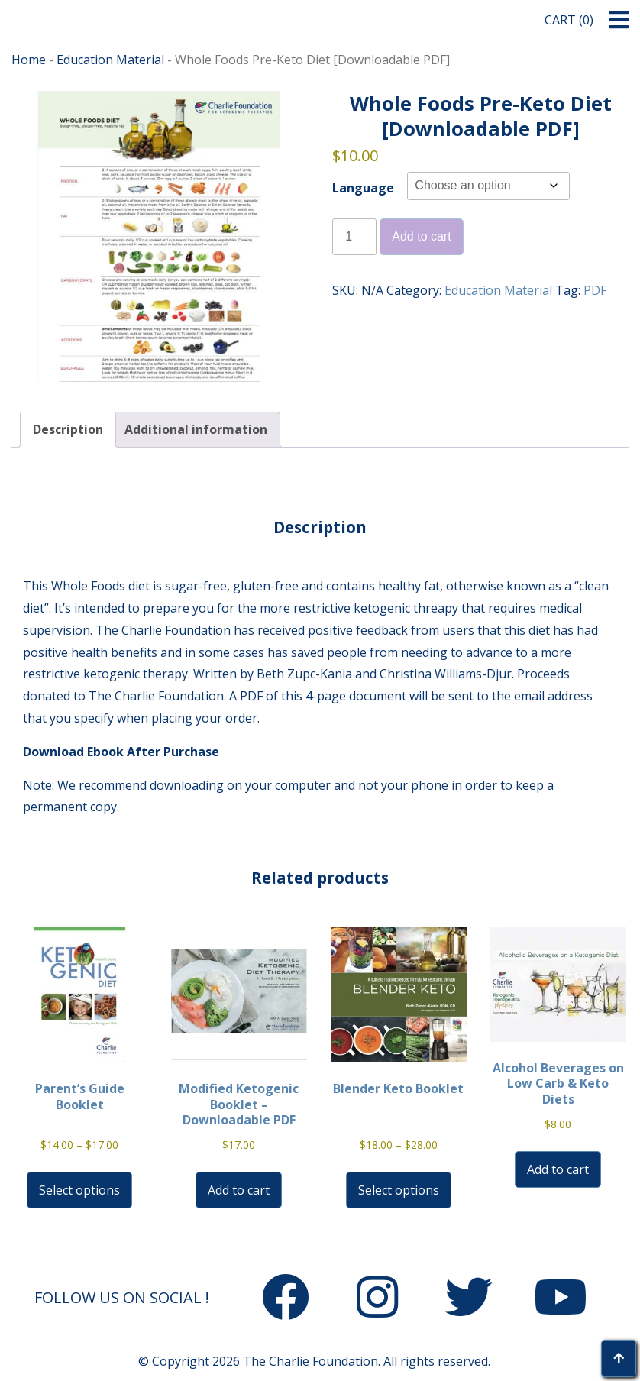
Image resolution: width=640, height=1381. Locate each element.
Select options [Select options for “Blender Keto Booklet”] (398, 1190)
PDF (594, 290)
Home (28, 59)
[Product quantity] (354, 236)
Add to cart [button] (239, 1190)
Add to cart (421, 236)
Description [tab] (68, 429)
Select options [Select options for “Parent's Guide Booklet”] (79, 1190)
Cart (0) (569, 19)
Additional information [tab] (195, 429)
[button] (619, 20)
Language (363, 187)
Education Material (110, 59)
